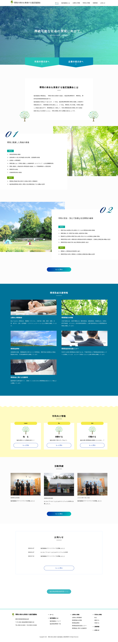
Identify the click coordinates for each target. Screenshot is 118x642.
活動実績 (96, 629)
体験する (96, 622)
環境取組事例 (75, 625)
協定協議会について (55, 623)
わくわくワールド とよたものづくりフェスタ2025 (54, 554)
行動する (96, 625)
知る (95, 620)
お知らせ (96, 632)
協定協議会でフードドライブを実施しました (53, 550)
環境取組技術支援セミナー (79, 628)
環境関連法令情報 (77, 622)
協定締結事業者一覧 (55, 626)
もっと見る (59, 270)
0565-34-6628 (22, 627)
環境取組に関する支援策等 (79, 630)
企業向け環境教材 (77, 620)
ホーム (51, 617)
